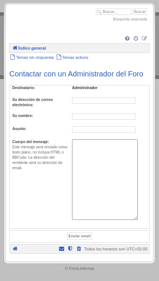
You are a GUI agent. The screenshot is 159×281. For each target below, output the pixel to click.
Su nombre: (22, 116)
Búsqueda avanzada (130, 19)
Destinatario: (23, 88)
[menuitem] (127, 39)
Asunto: (19, 129)
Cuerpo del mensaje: (30, 142)
